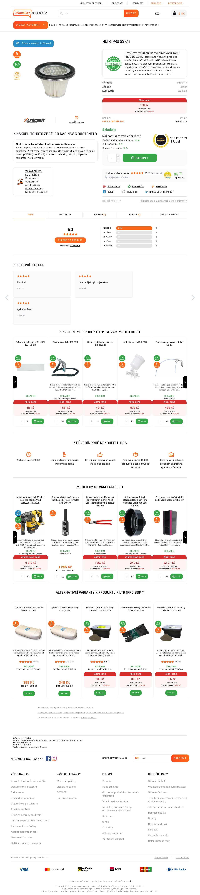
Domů (52, 25)
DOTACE (62, 792)
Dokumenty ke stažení (24, 786)
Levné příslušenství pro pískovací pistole (105, 712)
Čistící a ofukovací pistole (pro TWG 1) (100, 344)
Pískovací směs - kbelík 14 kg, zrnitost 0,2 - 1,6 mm (171, 609)
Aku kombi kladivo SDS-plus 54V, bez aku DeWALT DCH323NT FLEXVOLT (30, 500)
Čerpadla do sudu (158, 835)
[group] (30, 382)
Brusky (152, 818)
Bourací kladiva (157, 812)
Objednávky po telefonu (25, 803)
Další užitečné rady (159, 840)
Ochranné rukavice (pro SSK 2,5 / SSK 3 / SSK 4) (136, 609)
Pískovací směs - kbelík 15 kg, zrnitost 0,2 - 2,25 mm (100, 609)
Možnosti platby (66, 781)
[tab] (100, 215)
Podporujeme (110, 786)
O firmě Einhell (157, 781)
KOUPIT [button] (39, 421)
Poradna (107, 781)
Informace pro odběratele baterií (30, 820)
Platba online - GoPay (23, 826)
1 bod (175, 141)
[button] (7, 298)
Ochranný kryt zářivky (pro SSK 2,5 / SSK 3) (30, 344)
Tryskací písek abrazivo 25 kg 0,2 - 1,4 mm (64, 609)
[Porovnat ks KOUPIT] (22, 421)
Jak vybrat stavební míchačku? (166, 807)
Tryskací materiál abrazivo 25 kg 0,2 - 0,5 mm (28, 609)
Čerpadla (153, 829)
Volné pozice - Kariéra (115, 801)
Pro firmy (117, 3)
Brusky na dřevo (157, 823)
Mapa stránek (161, 857)
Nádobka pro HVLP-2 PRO (135, 342)
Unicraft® (182, 82)
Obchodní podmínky (22, 797)
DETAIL (29, 693)
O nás (105, 821)
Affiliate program (112, 833)
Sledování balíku (66, 786)
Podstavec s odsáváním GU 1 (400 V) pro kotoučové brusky (169, 499)
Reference (108, 816)
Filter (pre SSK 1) (88, 717)
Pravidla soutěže (20, 809)
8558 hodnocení (153, 173)
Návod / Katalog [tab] (169, 214)
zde (130, 881)
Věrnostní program (91, 3)
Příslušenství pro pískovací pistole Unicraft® (163, 201)
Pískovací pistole (92, 25)
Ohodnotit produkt (70, 240)
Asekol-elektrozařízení (24, 831)
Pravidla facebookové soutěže (28, 781)
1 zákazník (75, 246)
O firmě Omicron (157, 792)
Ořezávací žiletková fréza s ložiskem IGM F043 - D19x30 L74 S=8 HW (65, 500)
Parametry (65, 214)
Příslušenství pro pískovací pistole (123, 25)
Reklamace (17, 792)
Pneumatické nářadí (69, 25)
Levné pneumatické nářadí (50, 712)
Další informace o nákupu (26, 843)
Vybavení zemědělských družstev (167, 786)
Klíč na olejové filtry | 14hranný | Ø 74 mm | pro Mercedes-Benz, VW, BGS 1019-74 (135, 501)
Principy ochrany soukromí (26, 814)
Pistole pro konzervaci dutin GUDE (169, 344)
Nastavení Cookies (21, 837)
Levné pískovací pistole (74, 712)
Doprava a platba (67, 797)
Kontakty (137, 3)
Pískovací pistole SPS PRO (65, 342)
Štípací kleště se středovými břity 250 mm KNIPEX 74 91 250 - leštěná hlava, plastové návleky (100, 501)
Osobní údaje (182, 857)
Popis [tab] (30, 214)
